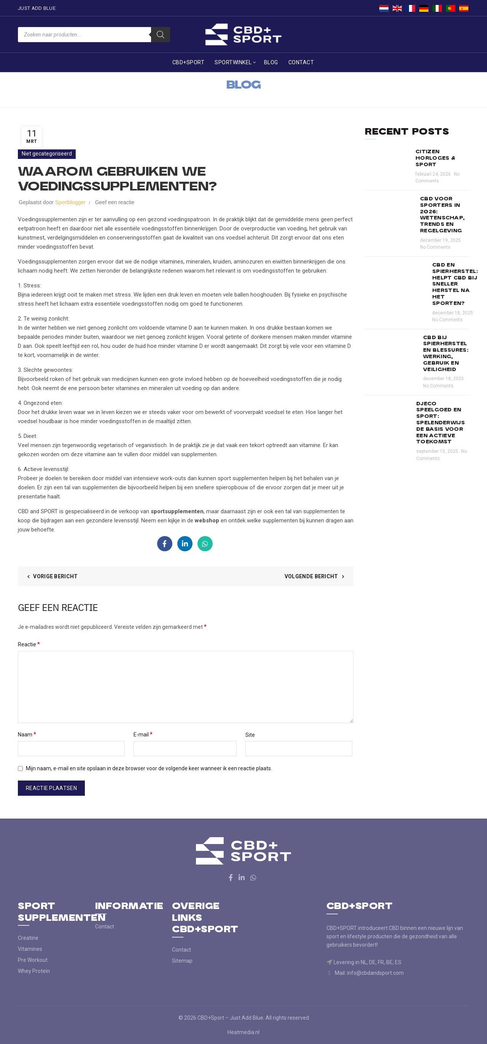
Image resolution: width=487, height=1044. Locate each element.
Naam (27, 734)
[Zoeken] (160, 34)
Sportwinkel (233, 62)
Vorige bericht (55, 576)
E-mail (143, 734)
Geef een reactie (115, 202)
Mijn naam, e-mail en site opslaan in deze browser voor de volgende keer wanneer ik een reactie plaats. (149, 768)
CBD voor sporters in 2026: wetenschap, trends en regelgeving (442, 215)
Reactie (29, 644)
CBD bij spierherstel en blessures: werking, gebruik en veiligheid (445, 354)
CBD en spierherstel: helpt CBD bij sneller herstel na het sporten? (455, 284)
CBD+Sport (188, 62)
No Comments (435, 247)
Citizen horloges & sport (435, 158)
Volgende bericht (311, 576)
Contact (301, 62)
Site (250, 735)
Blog (271, 62)
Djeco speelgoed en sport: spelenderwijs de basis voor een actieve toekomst (440, 423)
